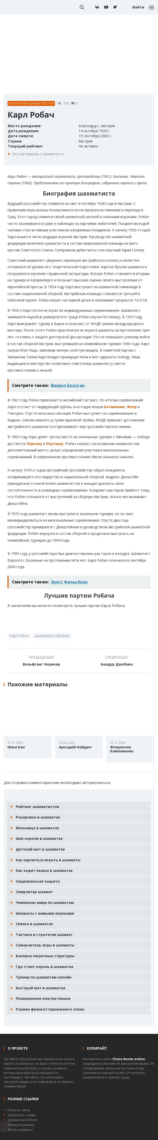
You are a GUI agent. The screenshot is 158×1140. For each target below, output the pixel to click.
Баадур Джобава (117, 664)
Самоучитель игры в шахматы (45, 945)
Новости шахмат (21, 1124)
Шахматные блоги (22, 1119)
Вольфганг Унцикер (41, 664)
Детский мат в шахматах (40, 849)
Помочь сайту (19, 1110)
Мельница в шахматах (37, 828)
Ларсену (34, 443)
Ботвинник (114, 406)
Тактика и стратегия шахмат (44, 934)
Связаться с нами (22, 1115)
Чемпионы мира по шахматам (45, 902)
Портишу (54, 443)
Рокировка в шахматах (38, 817)
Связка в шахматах (34, 923)
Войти (138, 7)
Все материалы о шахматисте (38, 153)
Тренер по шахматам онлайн (43, 977)
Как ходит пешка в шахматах (44, 870)
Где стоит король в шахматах (44, 966)
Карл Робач (19, 635)
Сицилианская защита (38, 881)
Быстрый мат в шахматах (40, 988)
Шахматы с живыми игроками (45, 913)
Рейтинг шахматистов (37, 806)
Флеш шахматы (20, 1129)
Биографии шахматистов (31, 103)
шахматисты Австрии (52, 635)
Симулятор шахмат (34, 891)
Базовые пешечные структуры (45, 955)
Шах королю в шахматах (39, 838)
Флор (132, 406)
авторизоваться (96, 782)
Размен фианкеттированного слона (50, 1009)
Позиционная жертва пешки (43, 998)
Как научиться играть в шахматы (48, 860)
